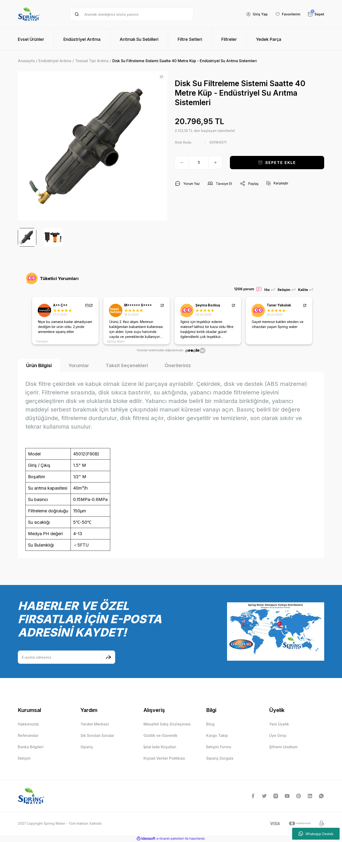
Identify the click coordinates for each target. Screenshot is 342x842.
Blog (210, 724)
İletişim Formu (218, 746)
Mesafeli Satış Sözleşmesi (166, 724)
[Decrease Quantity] (181, 162)
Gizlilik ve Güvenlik (160, 735)
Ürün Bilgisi (39, 365)
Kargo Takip (217, 735)
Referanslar (28, 735)
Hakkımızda (28, 724)
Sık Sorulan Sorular (97, 735)
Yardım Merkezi (95, 724)
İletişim (24, 758)
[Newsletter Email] (66, 657)
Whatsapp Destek (316, 833)
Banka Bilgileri (30, 746)
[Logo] (29, 14)
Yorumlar (78, 365)
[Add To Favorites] (161, 77)
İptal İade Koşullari (159, 746)
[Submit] (108, 657)
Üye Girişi (277, 735)
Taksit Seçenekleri (127, 365)
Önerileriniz (178, 365)
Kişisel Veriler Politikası (164, 758)
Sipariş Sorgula (219, 758)
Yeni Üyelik (279, 724)
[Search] (131, 14)
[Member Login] (257, 14)
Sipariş (87, 746)
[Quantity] (198, 162)
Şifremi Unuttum (283, 746)
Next (317, 320)
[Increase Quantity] (215, 162)
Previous (25, 320)
